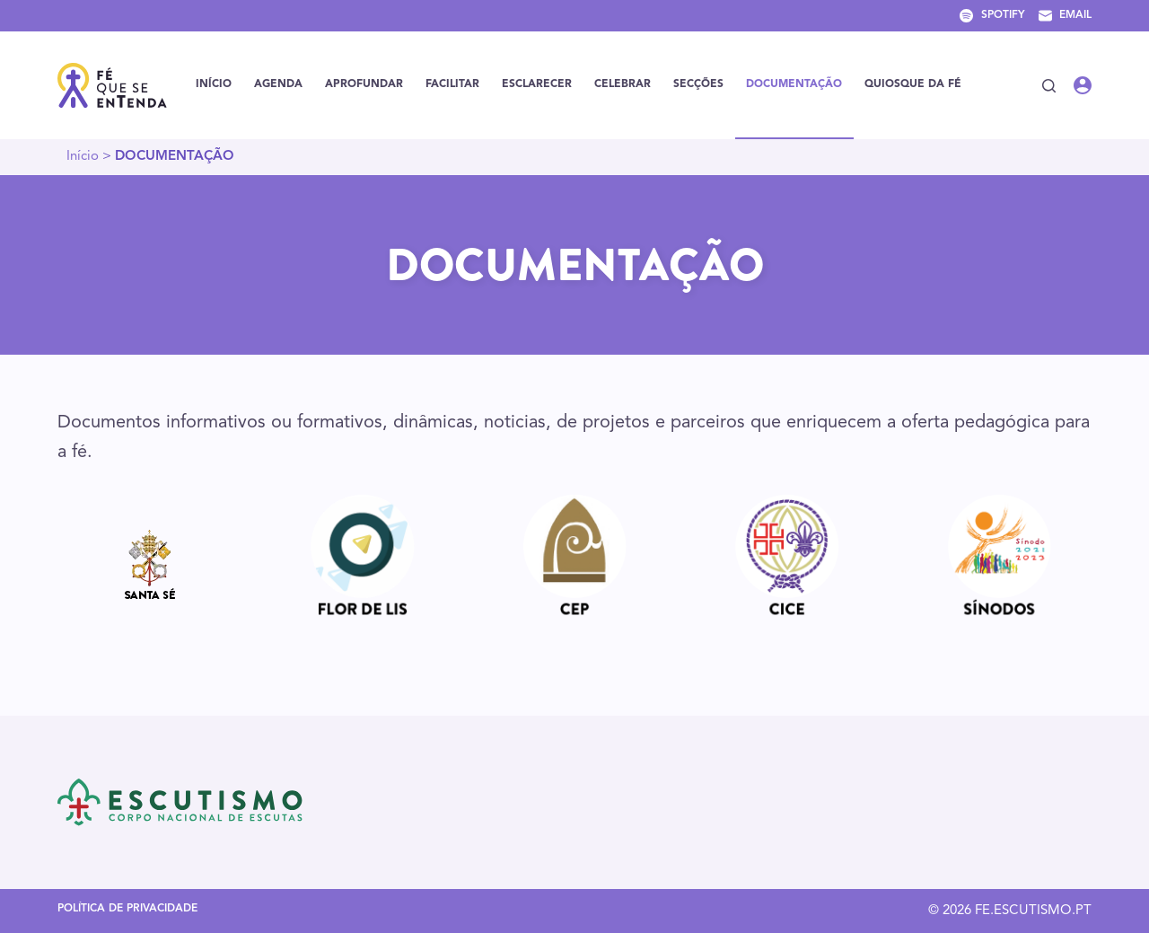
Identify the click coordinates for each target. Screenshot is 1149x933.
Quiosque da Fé (912, 84)
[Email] (1065, 16)
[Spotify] (992, 16)
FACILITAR (452, 84)
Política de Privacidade (127, 908)
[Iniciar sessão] (1083, 85)
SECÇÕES (698, 84)
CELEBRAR (622, 84)
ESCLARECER (537, 84)
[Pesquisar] (1049, 85)
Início (214, 84)
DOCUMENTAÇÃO (794, 84)
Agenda (278, 84)
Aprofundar (364, 84)
